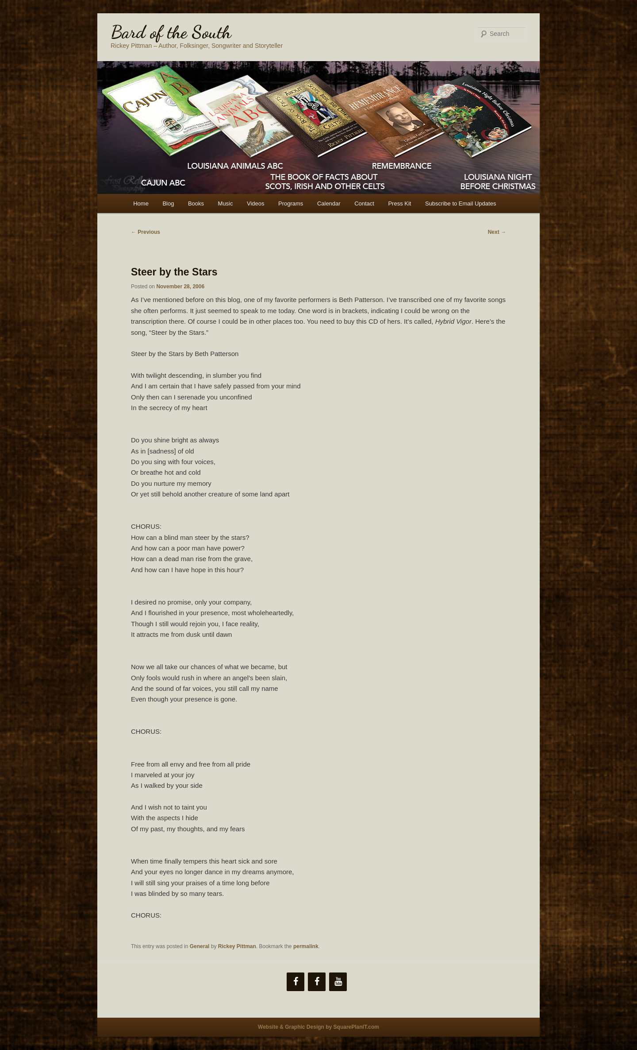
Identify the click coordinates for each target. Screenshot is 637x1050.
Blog (168, 203)
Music (225, 203)
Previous (145, 232)
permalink (305, 946)
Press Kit (399, 203)
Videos (256, 203)
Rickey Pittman (237, 946)
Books (196, 203)
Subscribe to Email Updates (460, 203)
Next (497, 232)
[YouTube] (338, 982)
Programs (290, 203)
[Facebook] (295, 982)
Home (141, 203)
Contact (364, 203)
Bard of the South (171, 32)
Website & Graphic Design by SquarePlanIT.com (318, 1027)
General (200, 946)
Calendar (329, 203)
